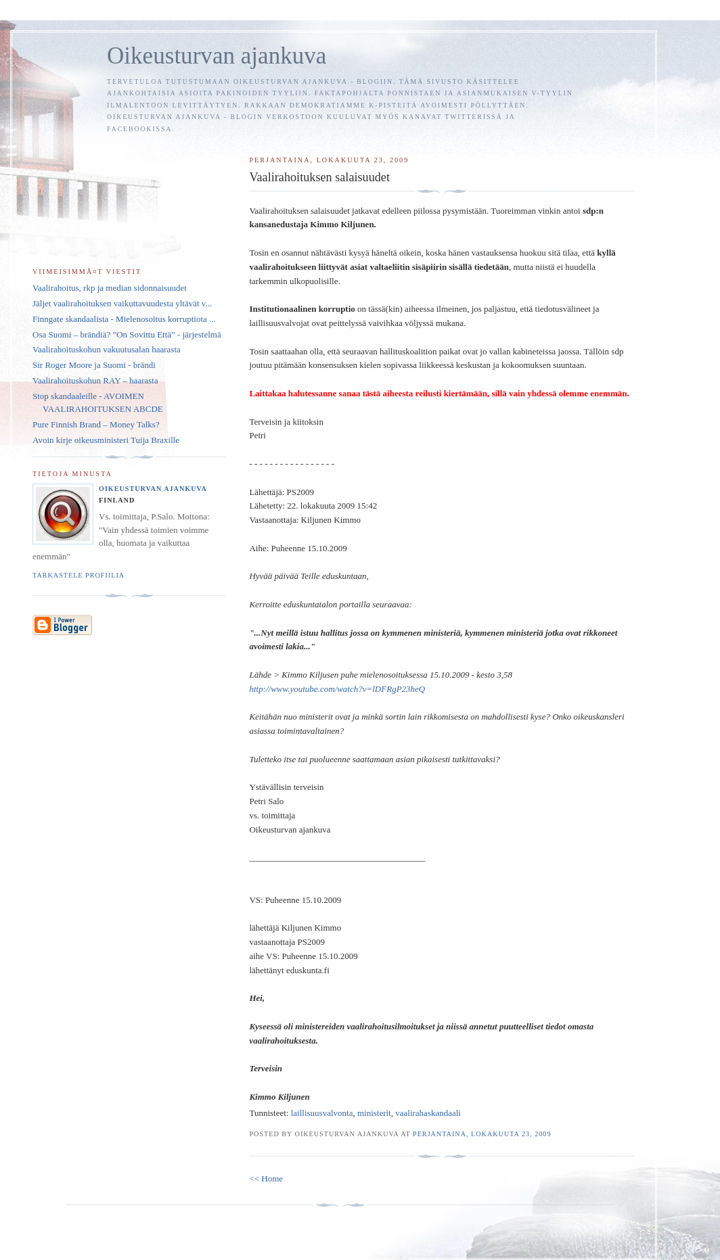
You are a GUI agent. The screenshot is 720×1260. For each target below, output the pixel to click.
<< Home (266, 1178)
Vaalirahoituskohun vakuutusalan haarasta (106, 349)
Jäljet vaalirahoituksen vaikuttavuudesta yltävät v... (122, 303)
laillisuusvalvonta (322, 1113)
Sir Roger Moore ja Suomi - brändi (94, 365)
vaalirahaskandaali (428, 1113)
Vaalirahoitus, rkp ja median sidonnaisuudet (109, 288)
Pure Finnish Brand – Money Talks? (96, 424)
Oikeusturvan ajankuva (216, 56)
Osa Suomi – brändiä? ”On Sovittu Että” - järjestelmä (126, 334)
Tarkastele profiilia (78, 575)
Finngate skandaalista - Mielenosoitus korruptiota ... (124, 319)
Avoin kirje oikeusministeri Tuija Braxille (105, 440)
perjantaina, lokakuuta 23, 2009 (482, 1134)
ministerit (374, 1113)
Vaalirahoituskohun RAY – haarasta (95, 380)
